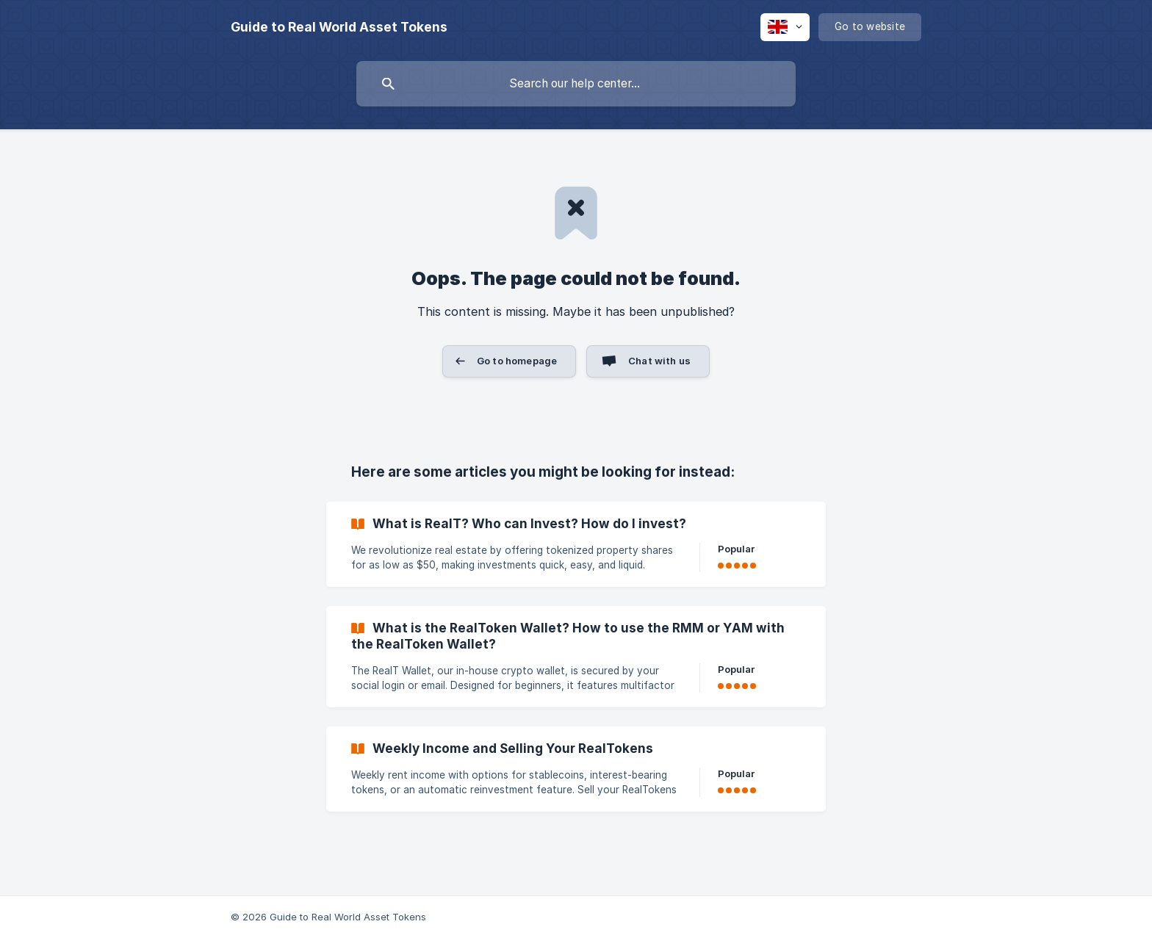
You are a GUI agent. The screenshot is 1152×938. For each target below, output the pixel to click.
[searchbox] (576, 84)
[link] (576, 544)
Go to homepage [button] (517, 361)
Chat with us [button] (659, 361)
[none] (339, 27)
